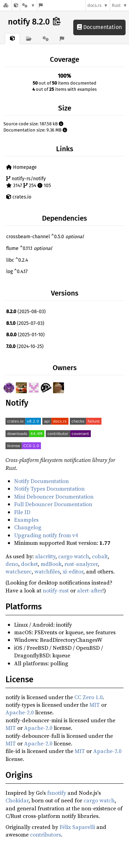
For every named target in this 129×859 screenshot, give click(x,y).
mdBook (51, 564)
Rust (116, 5)
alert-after (90, 590)
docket (29, 564)
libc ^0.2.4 (17, 260)
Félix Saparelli (77, 827)
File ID (22, 512)
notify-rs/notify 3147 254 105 (28, 182)
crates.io (18, 197)
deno (12, 564)
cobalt (100, 556)
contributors (45, 834)
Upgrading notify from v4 (46, 535)
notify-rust (56, 590)
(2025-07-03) (25, 323)
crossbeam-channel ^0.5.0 (45, 237)
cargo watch (73, 556)
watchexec (19, 571)
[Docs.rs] (6, 5)
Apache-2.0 (20, 712)
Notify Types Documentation (49, 488)
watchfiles (47, 571)
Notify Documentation (41, 481)
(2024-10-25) (25, 346)
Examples (26, 519)
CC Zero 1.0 (88, 697)
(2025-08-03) (26, 312)
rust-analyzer (81, 564)
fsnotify (56, 793)
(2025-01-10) (25, 335)
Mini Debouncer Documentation (54, 496)
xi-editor (73, 571)
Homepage (21, 167)
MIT (94, 704)
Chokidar (17, 800)
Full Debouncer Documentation (53, 504)
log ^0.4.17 (17, 271)
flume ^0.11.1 (29, 248)
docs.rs (94, 5)
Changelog (27, 527)
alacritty (45, 556)
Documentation (99, 27)
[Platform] (28, 5)
